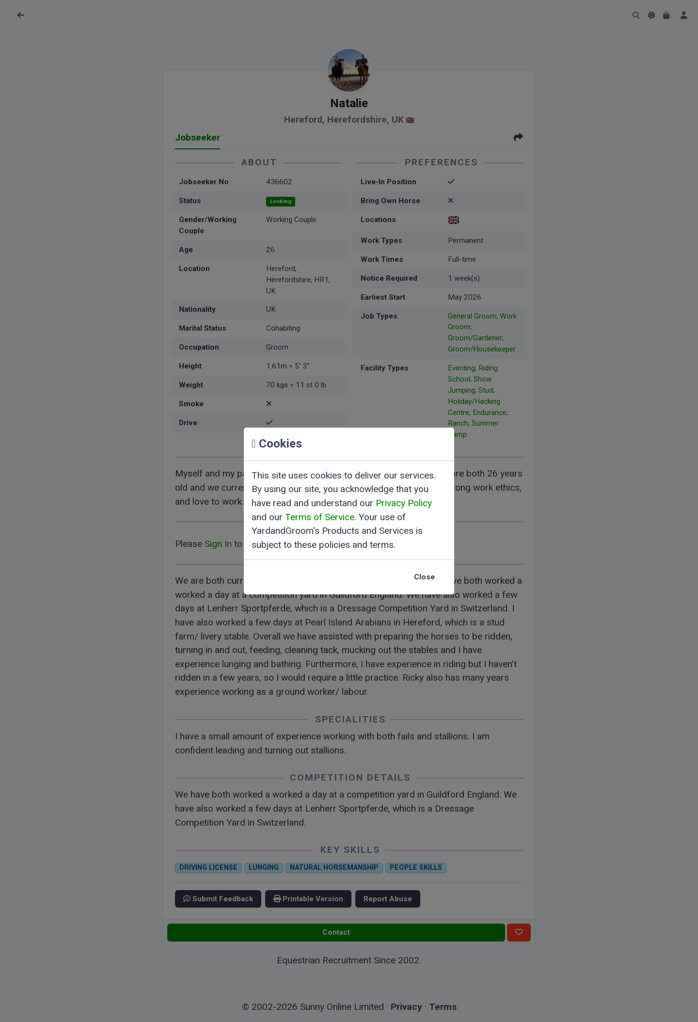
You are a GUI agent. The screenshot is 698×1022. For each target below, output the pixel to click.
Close (424, 577)
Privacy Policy (404, 503)
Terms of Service (319, 517)
